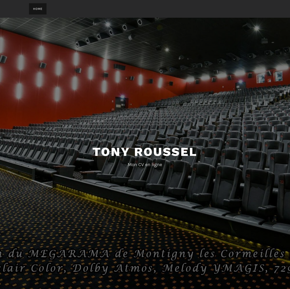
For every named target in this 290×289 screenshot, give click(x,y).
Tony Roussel (145, 152)
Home (37, 9)
